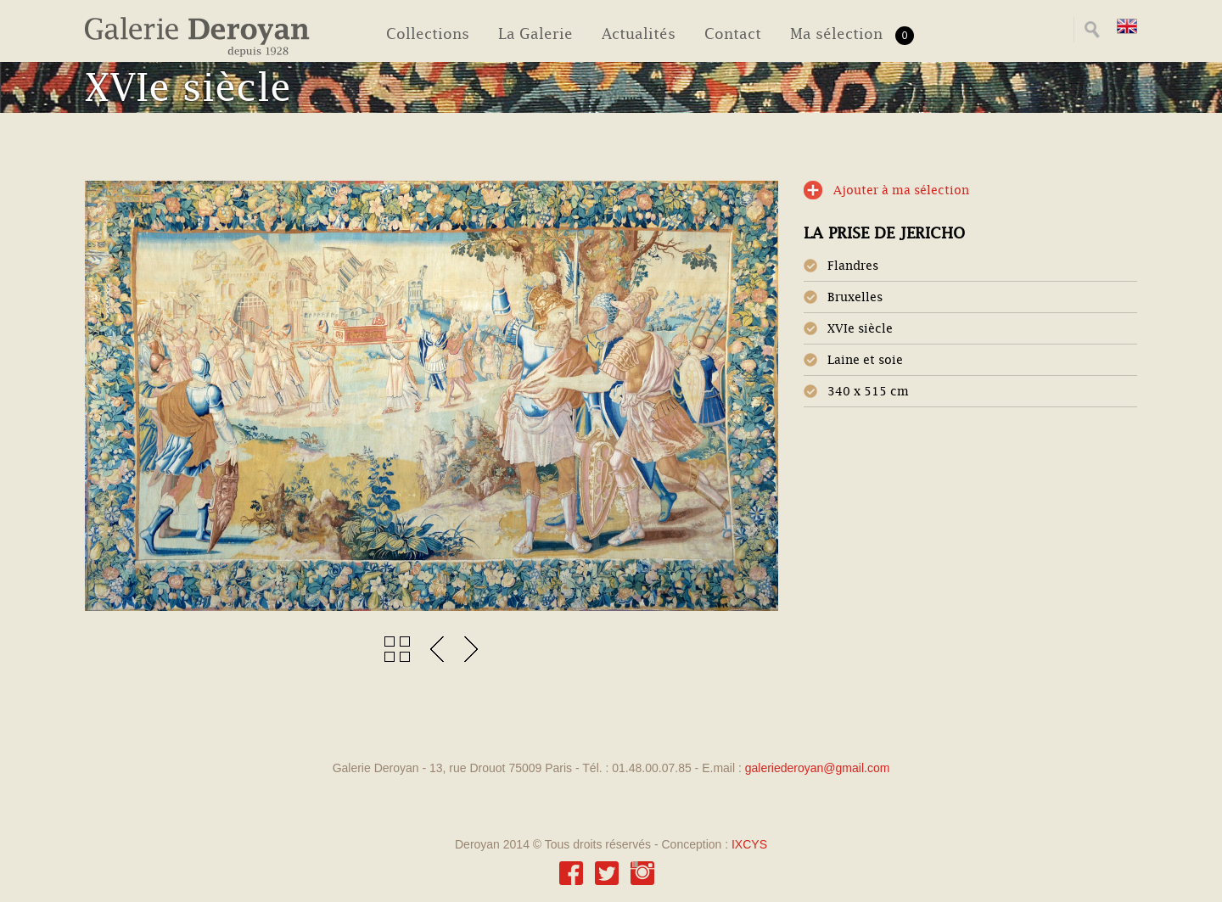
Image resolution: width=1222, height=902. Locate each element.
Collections (427, 33)
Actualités (638, 33)
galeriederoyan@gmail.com (817, 768)
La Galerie (535, 33)
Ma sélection (852, 35)
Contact (732, 33)
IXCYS (749, 844)
